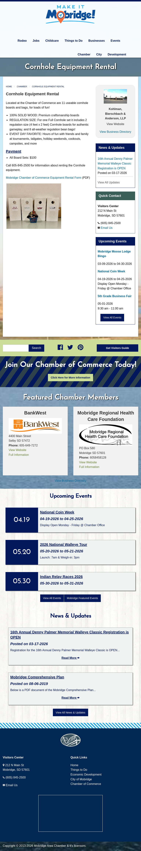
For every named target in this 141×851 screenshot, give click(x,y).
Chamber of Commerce (85, 783)
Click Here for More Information (70, 377)
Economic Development (86, 774)
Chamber (84, 54)
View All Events (112, 317)
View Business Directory (115, 131)
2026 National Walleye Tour (63, 544)
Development (117, 54)
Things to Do (74, 40)
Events (115, 40)
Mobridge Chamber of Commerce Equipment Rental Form (43, 177)
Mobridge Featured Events (82, 598)
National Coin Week (111, 271)
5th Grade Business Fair (114, 296)
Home (9, 86)
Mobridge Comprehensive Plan (37, 677)
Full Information (19, 454)
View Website (115, 124)
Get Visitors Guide (117, 348)
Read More (70, 657)
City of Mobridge (81, 779)
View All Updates (109, 182)
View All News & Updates (70, 712)
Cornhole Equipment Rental (48, 86)
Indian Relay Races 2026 (61, 577)
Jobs (36, 40)
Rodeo (22, 40)
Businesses (96, 40)
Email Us (107, 227)
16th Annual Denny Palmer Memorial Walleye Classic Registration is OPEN (115, 163)
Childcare (52, 40)
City (99, 54)
